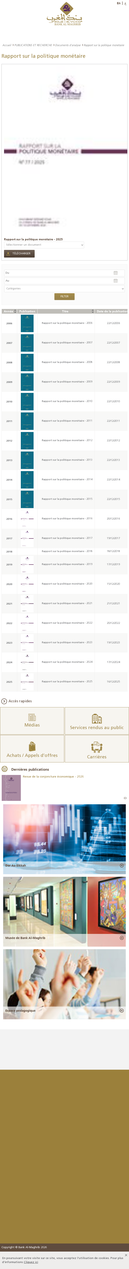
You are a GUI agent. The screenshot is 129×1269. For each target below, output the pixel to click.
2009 (9, 382)
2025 (9, 681)
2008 (9, 362)
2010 (9, 401)
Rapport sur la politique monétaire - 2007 (67, 342)
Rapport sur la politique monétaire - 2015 (67, 499)
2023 (9, 642)
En (118, 3)
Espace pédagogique (20, 1011)
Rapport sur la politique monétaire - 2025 (33, 239)
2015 (9, 499)
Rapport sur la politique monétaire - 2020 (67, 584)
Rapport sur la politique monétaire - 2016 (67, 518)
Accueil (6, 45)
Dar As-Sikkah (15, 865)
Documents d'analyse (68, 45)
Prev (124, 798)
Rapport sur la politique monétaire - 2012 (67, 440)
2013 (9, 460)
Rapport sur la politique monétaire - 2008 (67, 362)
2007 (9, 342)
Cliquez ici (31, 1262)
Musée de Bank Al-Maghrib (25, 938)
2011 (9, 421)
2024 (9, 662)
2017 (9, 538)
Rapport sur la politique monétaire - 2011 (67, 421)
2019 (9, 564)
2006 (9, 323)
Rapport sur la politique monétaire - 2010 (67, 401)
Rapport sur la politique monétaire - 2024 (67, 662)
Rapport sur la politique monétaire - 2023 (67, 642)
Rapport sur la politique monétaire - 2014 (67, 479)
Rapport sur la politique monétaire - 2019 (67, 564)
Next (125, 798)
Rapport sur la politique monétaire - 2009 (67, 382)
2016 (9, 518)
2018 (9, 551)
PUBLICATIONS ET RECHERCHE (33, 45)
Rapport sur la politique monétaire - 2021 (67, 603)
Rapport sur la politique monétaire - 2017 (67, 538)
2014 (9, 479)
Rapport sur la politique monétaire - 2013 (67, 460)
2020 (9, 584)
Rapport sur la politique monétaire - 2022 (67, 623)
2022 (9, 623)
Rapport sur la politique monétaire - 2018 (67, 551)
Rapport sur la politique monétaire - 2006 (67, 323)
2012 (9, 440)
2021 (9, 603)
